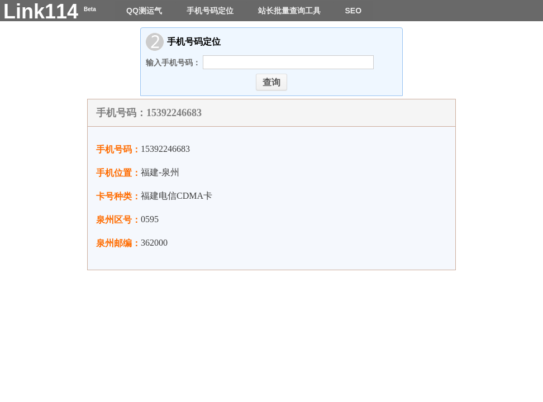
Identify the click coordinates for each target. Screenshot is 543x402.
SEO (353, 10)
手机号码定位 (211, 10)
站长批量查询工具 (290, 10)
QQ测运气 (145, 10)
